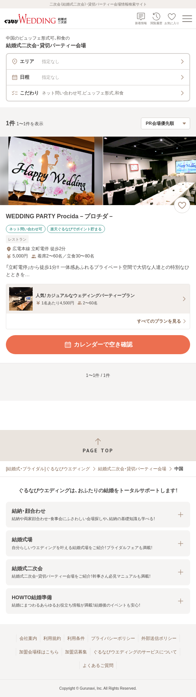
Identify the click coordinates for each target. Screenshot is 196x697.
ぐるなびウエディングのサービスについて (135, 652)
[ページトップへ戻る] (98, 445)
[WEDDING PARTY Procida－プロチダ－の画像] (98, 171)
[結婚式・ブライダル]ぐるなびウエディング (48, 468)
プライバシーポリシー (113, 638)
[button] (98, 515)
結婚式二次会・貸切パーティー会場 (132, 468)
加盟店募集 (76, 652)
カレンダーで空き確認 (98, 344)
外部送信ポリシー (159, 638)
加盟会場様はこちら (39, 652)
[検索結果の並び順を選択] (165, 123)
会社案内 (28, 638)
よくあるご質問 (98, 665)
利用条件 (76, 638)
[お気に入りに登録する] (182, 205)
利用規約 (52, 638)
